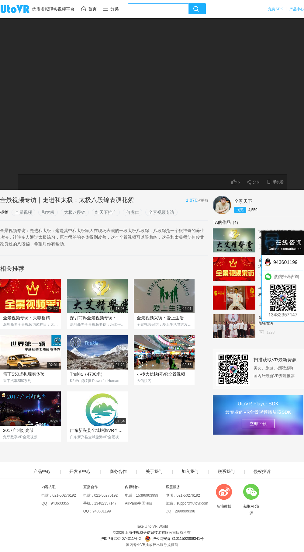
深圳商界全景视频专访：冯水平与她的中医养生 (97, 317)
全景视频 (23, 212)
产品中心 (296, 9)
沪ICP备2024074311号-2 (120, 538)
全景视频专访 (161, 212)
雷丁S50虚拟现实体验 (24, 374)
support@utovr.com (192, 503)
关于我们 (154, 471)
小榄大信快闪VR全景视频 (161, 374)
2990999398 (185, 511)
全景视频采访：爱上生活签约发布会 (164, 317)
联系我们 (226, 471)
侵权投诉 (262, 471)
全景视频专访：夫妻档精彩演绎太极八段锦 (30, 317)
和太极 (48, 212)
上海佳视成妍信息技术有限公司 (150, 532)
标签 (4, 212)
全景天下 (243, 201)
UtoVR (21, 9)
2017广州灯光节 (18, 430)
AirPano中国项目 (139, 503)
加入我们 (190, 471)
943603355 (60, 503)
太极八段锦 (74, 212)
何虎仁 (132, 212)
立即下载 (258, 423)
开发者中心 (80, 471)
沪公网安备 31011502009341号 (174, 538)
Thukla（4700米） (87, 374)
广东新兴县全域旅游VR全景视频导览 (97, 430)
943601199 (101, 511)
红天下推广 (105, 212)
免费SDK (275, 9)
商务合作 (118, 471)
